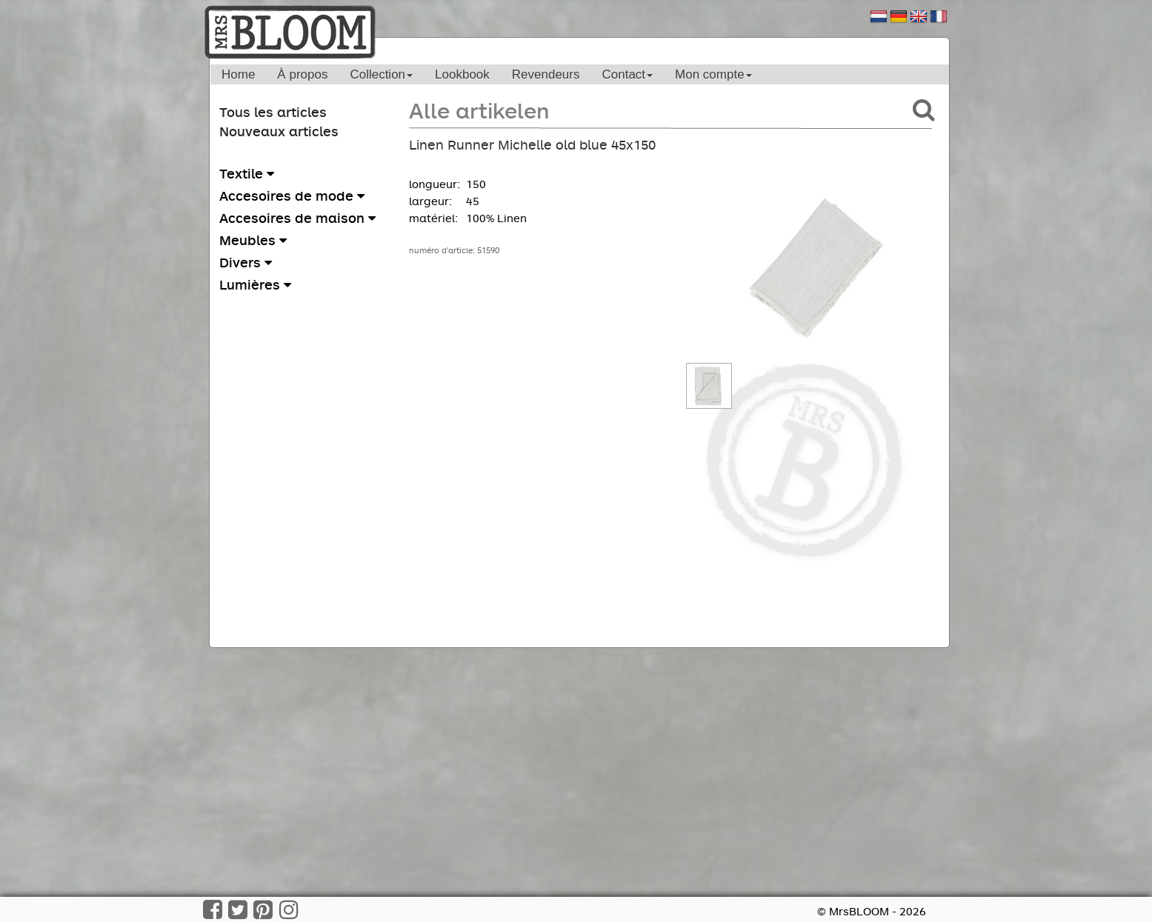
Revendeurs (546, 74)
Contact (627, 74)
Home (238, 74)
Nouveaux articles (279, 131)
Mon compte (713, 74)
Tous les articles (273, 112)
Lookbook (462, 74)
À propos (302, 74)
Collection (381, 74)
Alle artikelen (479, 110)
